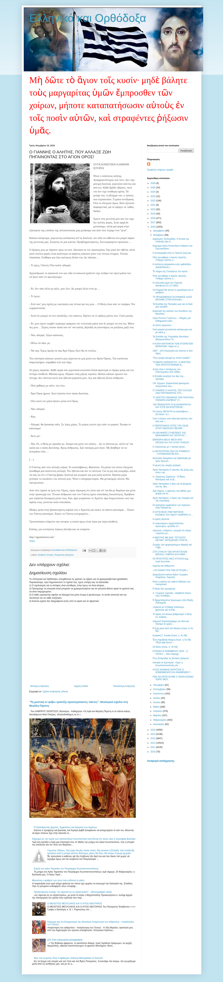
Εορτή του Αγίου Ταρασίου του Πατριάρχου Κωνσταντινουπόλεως (66, 868)
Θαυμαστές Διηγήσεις (64, 555)
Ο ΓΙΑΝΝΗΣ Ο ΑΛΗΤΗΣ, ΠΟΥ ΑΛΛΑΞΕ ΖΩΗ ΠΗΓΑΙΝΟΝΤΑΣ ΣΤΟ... (172, 391)
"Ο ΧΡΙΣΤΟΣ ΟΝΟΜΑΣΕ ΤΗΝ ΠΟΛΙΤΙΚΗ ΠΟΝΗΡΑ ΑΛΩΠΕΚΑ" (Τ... (173, 398)
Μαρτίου (157, 715)
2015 (153, 730)
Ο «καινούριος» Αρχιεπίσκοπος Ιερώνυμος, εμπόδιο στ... (168, 524)
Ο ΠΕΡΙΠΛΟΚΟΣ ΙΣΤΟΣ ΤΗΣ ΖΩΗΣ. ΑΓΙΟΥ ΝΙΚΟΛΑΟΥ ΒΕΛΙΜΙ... (171, 427)
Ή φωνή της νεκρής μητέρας (167, 465)
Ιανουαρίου (159, 724)
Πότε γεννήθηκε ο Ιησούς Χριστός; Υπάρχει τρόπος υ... (170, 258)
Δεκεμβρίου (159, 230)
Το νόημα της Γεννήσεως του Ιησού (170, 271)
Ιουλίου (157, 698)
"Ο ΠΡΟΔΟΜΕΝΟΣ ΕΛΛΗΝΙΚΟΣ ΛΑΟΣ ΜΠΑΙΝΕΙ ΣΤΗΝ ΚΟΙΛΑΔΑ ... (172, 298)
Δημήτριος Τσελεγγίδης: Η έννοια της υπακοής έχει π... (171, 240)
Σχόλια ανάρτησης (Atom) (55, 691)
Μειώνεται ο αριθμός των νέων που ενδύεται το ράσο (58, 880)
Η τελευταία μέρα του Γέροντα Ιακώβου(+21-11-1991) (167, 284)
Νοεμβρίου (158, 235)
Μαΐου (156, 707)
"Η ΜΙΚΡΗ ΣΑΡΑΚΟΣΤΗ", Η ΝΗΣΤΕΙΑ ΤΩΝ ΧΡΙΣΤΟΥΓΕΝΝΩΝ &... (171, 363)
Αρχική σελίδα (81, 686)
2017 (153, 222)
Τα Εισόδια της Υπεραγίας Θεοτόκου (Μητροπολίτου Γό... (171, 338)
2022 (153, 200)
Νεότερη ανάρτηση (39, 686)
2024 (153, 192)
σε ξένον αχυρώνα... (163, 325)
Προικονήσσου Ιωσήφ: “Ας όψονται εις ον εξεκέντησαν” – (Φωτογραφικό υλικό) (73, 892)
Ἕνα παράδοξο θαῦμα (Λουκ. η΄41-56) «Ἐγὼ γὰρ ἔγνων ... (172, 641)
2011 (153, 747)
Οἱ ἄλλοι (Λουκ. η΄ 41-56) (165, 647)
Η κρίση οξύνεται (161, 519)
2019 (153, 213)
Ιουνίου (157, 702)
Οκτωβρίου (159, 685)
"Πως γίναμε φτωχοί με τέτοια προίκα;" (171, 358)
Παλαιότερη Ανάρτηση (124, 686)
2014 (153, 734)
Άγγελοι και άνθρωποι (163, 566)
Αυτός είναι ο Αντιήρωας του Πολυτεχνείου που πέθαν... (167, 370)
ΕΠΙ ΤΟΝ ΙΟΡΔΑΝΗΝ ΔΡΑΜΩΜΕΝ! (64, 940)
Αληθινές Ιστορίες (45, 555)
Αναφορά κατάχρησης (161, 760)
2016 (153, 226)
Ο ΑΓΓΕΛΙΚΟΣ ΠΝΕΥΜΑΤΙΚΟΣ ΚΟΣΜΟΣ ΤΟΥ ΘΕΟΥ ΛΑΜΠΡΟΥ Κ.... (173, 513)
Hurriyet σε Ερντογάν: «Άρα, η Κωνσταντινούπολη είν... (168, 663)
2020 (153, 209)
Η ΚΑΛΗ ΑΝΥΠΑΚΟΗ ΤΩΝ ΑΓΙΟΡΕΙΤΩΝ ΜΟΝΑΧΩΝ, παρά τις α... (173, 345)
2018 (153, 218)
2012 (153, 743)
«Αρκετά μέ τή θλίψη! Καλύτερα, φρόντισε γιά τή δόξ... (168, 608)
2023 (153, 196)
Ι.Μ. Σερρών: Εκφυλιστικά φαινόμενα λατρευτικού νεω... (171, 384)
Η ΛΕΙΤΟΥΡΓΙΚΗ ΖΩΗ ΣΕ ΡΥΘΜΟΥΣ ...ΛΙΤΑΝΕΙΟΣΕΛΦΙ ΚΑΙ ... (171, 452)
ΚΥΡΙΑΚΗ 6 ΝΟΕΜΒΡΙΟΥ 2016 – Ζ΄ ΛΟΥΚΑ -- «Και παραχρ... (170, 652)
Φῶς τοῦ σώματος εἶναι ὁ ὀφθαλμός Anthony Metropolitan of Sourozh (68, 958)
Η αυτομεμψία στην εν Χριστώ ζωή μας (172, 253)
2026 (153, 183)
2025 (153, 187)
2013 (153, 738)
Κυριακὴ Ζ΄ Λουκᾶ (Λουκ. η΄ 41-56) (170, 635)
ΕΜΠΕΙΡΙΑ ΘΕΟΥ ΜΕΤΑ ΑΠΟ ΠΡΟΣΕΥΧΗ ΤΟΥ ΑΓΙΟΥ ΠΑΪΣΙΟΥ (171, 441)
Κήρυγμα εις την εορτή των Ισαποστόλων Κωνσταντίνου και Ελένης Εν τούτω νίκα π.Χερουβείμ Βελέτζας (84, 839)
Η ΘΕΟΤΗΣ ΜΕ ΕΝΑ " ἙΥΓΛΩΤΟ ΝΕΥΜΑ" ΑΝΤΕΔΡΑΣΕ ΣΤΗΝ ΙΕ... (171, 539)
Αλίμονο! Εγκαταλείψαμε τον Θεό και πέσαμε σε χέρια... (171, 622)
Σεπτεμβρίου (159, 689)
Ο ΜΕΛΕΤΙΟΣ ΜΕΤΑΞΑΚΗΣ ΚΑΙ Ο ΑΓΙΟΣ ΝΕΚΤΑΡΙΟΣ (74, 903)
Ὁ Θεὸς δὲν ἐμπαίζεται (164, 588)
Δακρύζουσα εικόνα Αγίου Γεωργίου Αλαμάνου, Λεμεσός (170, 576)
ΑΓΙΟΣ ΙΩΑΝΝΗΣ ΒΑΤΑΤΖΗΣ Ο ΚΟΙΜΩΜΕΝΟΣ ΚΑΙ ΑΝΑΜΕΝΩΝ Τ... (172, 671)
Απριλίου (158, 711)
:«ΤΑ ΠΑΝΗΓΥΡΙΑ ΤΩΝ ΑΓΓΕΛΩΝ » (170, 570)
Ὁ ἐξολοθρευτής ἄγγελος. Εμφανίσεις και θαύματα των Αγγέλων (65, 827)
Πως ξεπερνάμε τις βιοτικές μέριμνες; (171, 658)
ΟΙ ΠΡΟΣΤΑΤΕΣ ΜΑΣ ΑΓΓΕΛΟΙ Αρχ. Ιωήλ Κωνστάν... (171, 560)
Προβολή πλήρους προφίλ (160, 169)
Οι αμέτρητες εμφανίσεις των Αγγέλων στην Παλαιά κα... (171, 506)
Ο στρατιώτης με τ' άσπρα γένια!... (170, 447)
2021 (153, 205)
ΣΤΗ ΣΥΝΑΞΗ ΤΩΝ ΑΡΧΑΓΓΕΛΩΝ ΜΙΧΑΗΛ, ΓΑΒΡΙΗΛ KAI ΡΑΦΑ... (170, 553)
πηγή (32, 540)
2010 (153, 751)
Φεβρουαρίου (160, 720)
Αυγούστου (159, 693)
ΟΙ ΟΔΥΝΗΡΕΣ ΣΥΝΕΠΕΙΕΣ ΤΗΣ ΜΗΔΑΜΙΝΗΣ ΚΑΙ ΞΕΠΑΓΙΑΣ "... (170, 434)
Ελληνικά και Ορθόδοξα (87, 18)
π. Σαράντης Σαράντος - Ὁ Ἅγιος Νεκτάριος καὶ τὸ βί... (169, 478)
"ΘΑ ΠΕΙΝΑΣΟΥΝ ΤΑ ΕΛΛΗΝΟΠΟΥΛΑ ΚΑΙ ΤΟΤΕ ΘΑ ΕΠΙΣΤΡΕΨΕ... (172, 406)
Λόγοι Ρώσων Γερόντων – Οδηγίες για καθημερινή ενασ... (171, 319)
